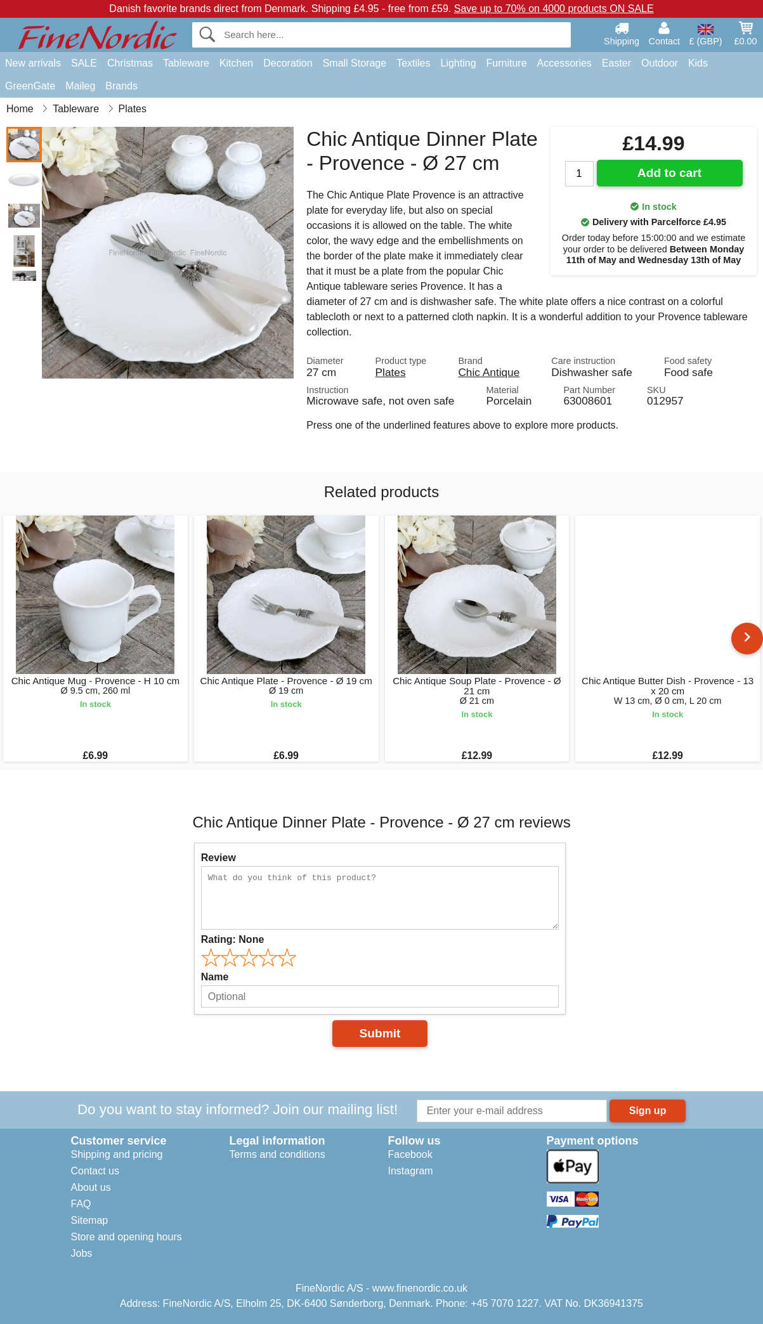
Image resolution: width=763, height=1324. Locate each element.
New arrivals (33, 63)
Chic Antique (488, 372)
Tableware (186, 63)
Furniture (506, 63)
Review (218, 857)
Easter (616, 63)
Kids (698, 63)
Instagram (410, 1170)
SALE (84, 63)
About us (91, 1187)
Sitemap (89, 1220)
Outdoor (659, 63)
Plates (390, 372)
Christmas (130, 63)
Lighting (458, 63)
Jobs (82, 1253)
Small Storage (355, 63)
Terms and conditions (277, 1154)
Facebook (410, 1154)
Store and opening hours (126, 1236)
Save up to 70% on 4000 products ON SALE (554, 8)
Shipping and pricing (117, 1154)
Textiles (413, 63)
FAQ (81, 1203)
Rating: (232, 939)
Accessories (564, 63)
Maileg (80, 86)
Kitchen (236, 63)
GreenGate (30, 86)
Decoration (287, 63)
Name (215, 976)
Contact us (95, 1170)
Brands (121, 86)
